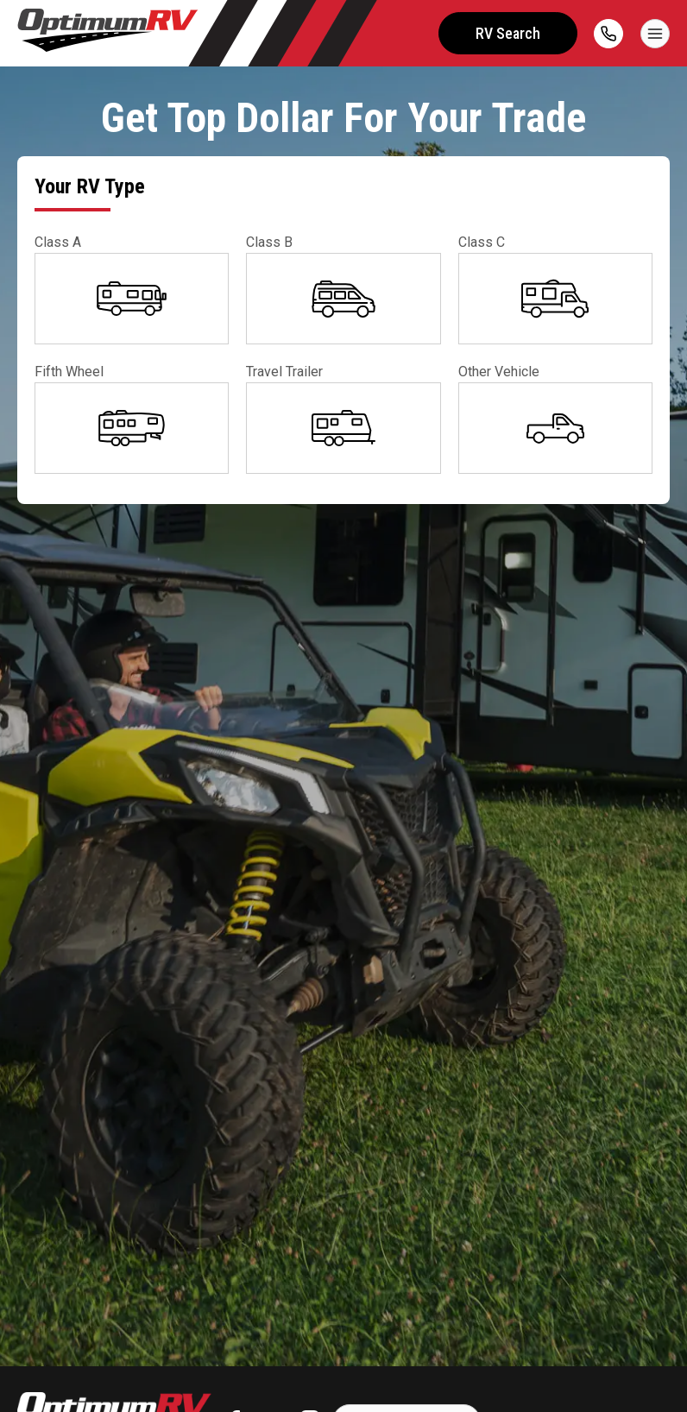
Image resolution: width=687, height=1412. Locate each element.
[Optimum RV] (108, 33)
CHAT (625, 1380)
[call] (608, 33)
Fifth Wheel (69, 371)
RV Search (507, 33)
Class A (58, 242)
